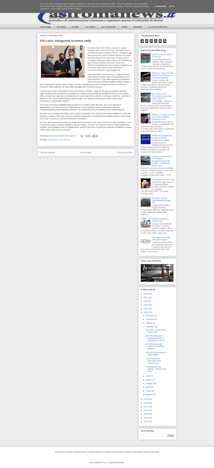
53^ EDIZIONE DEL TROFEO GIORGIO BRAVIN (154, 346)
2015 (146, 414)
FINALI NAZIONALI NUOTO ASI (160, 220)
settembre (150, 327)
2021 (146, 309)
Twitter (124, 27)
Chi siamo (61, 27)
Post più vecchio (124, 152)
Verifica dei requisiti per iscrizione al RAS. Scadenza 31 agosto (162, 137)
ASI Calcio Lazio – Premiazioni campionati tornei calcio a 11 (162, 96)
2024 (146, 297)
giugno (149, 380)
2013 (146, 421)
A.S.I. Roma (90, 27)
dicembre (150, 315)
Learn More (160, 6)
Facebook (137, 27)
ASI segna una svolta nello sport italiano (161, 238)
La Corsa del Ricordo (157, 27)
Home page (46, 27)
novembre (150, 319)
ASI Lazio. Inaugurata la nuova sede (155, 331)
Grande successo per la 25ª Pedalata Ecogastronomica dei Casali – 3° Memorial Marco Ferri (162, 161)
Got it (171, 6)
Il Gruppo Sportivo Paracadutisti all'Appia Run (161, 200)
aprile (148, 387)
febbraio (149, 394)
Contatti (75, 27)
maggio (149, 383)
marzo (149, 391)
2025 (146, 294)
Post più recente (47, 152)
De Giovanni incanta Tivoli (163, 179)
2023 (146, 301)
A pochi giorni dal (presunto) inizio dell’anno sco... (153, 360)
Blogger (121, 462)
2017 (146, 407)
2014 (146, 418)
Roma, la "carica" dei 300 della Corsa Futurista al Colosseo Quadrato (162, 75)
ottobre (149, 323)
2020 (146, 312)
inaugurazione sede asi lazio (59, 140)
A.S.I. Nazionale (108, 27)
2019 (146, 399)
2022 (146, 305)
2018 (146, 403)
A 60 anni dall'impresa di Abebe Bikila (155, 353)
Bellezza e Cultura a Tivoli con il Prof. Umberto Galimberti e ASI (163, 117)
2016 (146, 410)
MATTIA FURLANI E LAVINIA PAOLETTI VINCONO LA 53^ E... (155, 338)
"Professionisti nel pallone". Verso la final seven (155, 369)
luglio (148, 376)
